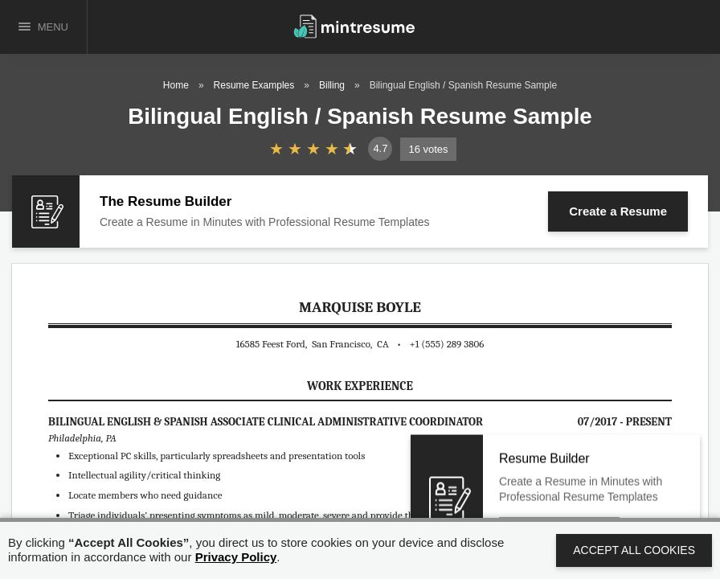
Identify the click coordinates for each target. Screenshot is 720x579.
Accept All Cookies (634, 550)
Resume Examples (254, 85)
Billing (332, 85)
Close (646, 472)
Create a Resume (618, 211)
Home (176, 85)
